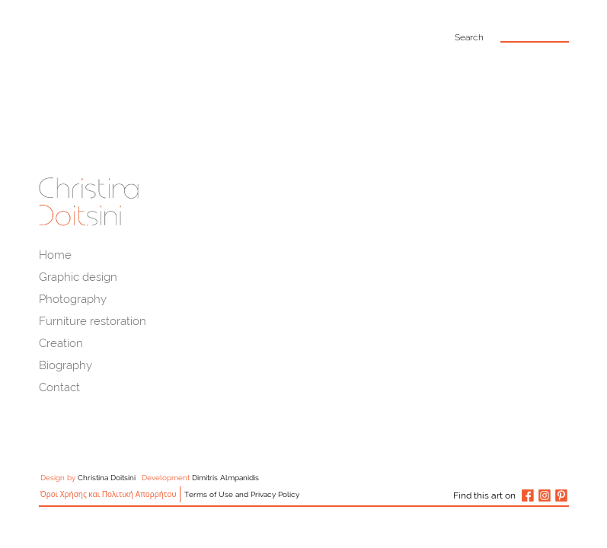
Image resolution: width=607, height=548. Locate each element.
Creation (61, 343)
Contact (59, 387)
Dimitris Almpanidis (225, 477)
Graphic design (78, 277)
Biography (65, 365)
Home (55, 255)
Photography (73, 299)
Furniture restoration (92, 321)
